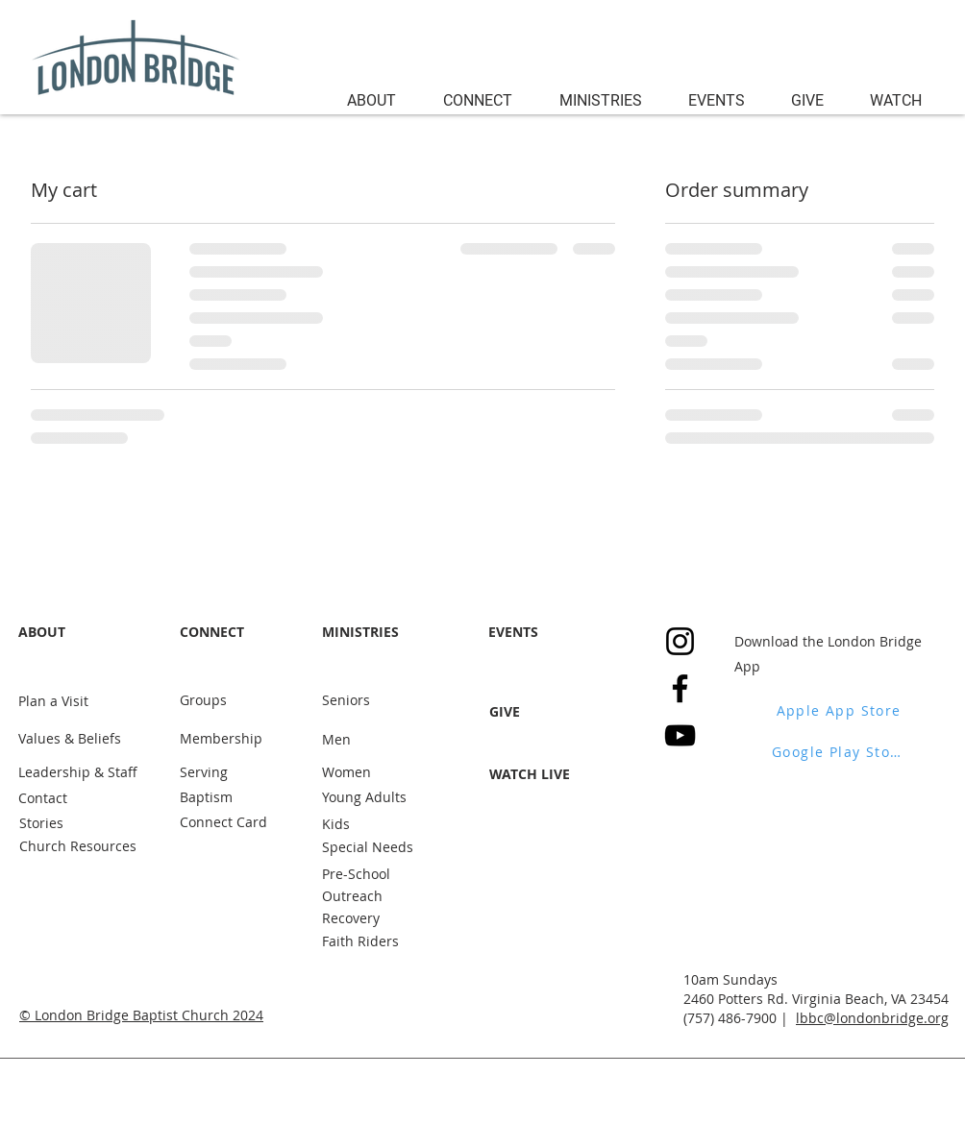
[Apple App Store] (840, 709)
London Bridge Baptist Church (132, 1015)
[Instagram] (680, 641)
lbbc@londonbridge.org (872, 1018)
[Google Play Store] (840, 751)
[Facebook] (680, 688)
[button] (381, 98)
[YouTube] (680, 735)
